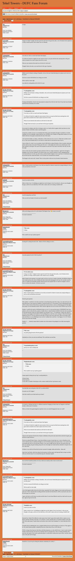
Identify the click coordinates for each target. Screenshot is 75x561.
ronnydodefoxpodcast (8, 241)
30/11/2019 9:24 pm (7, 87)
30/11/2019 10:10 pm (7, 327)
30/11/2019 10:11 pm (7, 342)
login (22, 10)
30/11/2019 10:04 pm (7, 225)
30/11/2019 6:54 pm (7, 22)
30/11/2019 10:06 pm (7, 252)
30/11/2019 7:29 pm (7, 38)
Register (16, 8)
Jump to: (14, 556)
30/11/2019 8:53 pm (7, 71)
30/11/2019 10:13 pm (7, 358)
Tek (4, 24)
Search (10, 8)
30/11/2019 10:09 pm (7, 287)
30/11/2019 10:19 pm (7, 474)
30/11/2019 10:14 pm (7, 402)
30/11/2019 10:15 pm (7, 417)
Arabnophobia (6, 55)
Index (4, 8)
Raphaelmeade (6, 227)
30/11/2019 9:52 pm (7, 163)
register (26, 10)
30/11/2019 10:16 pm (7, 458)
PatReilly (5, 180)
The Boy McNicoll (7, 89)
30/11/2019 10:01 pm (7, 193)
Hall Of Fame (9, 19)
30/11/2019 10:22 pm (7, 539)
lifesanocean (5, 211)
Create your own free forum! (31, 14)
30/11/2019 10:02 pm (7, 209)
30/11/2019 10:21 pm (7, 502)
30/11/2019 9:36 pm (7, 108)
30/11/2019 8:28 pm (7, 53)
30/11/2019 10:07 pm (7, 269)
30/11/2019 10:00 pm (7, 178)
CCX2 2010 (5, 40)
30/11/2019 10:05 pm (7, 239)
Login (21, 8)
